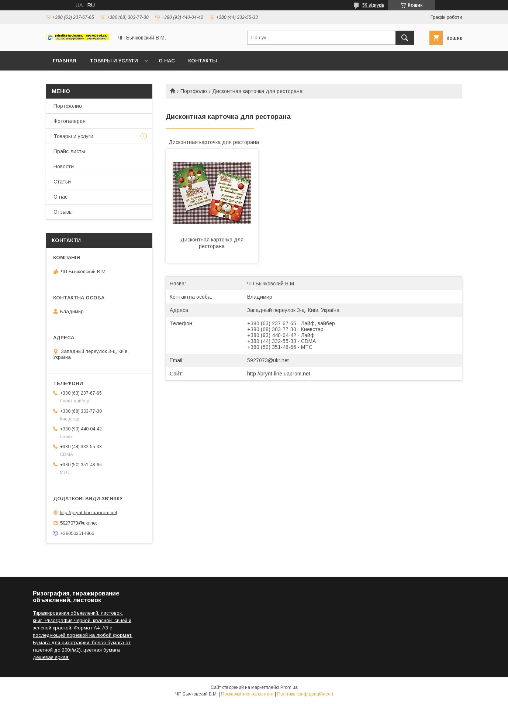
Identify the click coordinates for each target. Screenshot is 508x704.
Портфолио (67, 106)
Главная (64, 60)
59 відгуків (373, 5)
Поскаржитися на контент (247, 694)
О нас (167, 60)
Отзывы (63, 212)
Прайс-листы (69, 151)
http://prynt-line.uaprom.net (278, 374)
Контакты (202, 60)
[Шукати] (404, 38)
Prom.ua (289, 687)
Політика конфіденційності (305, 694)
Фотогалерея (69, 121)
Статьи (62, 182)
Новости (63, 166)
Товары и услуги (114, 60)
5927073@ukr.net (268, 360)
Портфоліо (193, 91)
